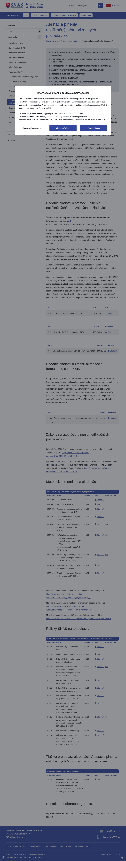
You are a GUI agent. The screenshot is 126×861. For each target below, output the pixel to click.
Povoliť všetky (94, 128)
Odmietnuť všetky (63, 128)
